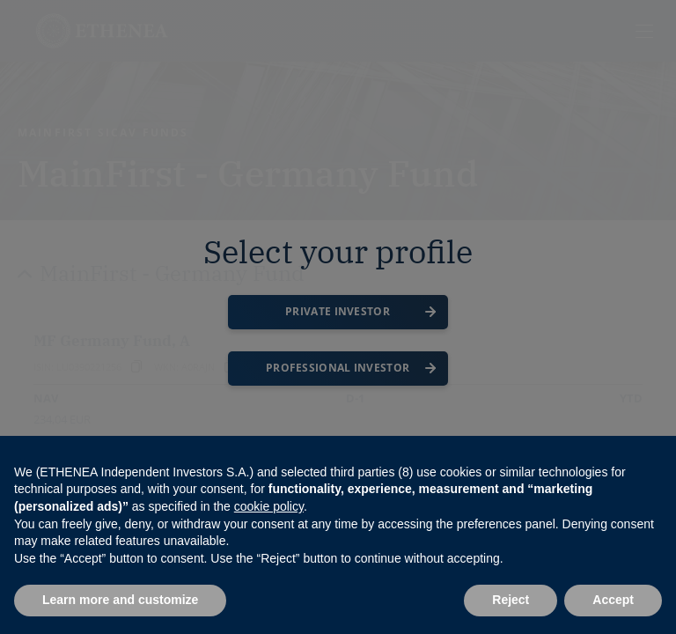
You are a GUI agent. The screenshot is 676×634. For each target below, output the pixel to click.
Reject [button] (510, 600)
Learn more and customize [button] (120, 600)
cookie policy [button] (269, 506)
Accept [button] (613, 600)
